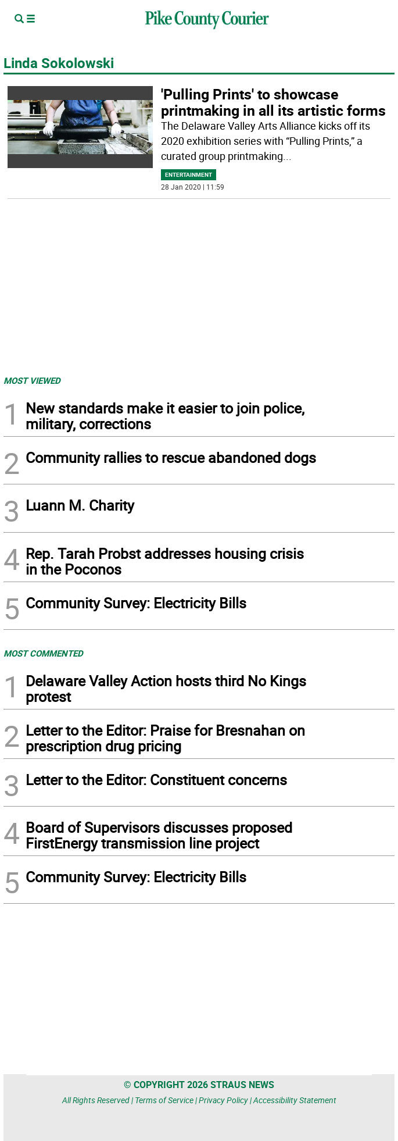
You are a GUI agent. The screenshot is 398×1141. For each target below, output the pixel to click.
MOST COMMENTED (43, 653)
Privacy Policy (223, 1100)
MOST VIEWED (31, 380)
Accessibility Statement (294, 1100)
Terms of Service (164, 1100)
